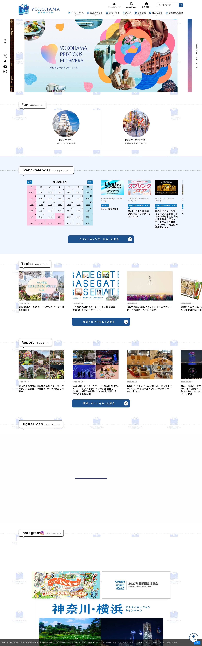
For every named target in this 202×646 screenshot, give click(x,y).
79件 (60, 192)
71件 (31, 217)
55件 (31, 223)
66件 (50, 211)
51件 (60, 223)
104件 (31, 192)
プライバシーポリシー (152, 643)
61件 (69, 217)
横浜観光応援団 (174, 13)
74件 (41, 198)
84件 (88, 198)
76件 (50, 205)
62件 (50, 217)
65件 (60, 211)
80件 (69, 192)
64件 (41, 217)
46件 (88, 223)
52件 (50, 223)
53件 (88, 217)
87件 (88, 192)
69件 (88, 211)
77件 (41, 205)
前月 (29, 182)
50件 (79, 217)
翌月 (90, 182)
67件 (41, 211)
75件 (60, 198)
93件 (41, 192)
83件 (79, 192)
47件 (69, 223)
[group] (112, 204)
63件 (60, 217)
